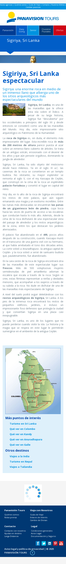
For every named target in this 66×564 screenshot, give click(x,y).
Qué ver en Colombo (22, 429)
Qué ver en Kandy (21, 434)
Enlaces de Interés (38, 517)
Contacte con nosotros (15, 530)
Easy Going (22, 30)
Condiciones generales (41, 530)
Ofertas (59, 30)
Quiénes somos (20, 5)
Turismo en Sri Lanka (23, 423)
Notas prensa (10, 517)
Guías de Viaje (34, 5)
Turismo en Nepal (21, 461)
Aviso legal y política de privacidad (24, 548)
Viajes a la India (19, 456)
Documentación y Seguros (43, 536)
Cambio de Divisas (38, 520)
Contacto (45, 5)
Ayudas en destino (13, 533)
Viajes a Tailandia (21, 466)
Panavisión (8, 30)
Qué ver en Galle (20, 444)
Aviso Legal (36, 533)
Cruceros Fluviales (46, 30)
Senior (33, 30)
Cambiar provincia (33, 7)
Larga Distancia (11, 536)
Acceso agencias (6, 5)
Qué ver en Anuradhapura (26, 439)
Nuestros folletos (58, 5)
